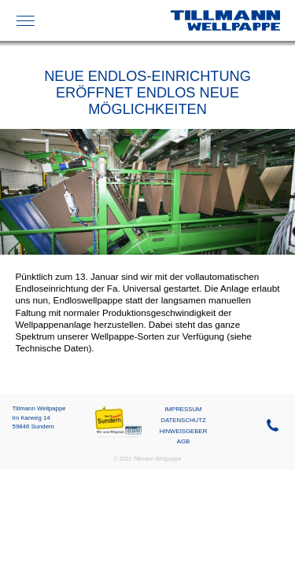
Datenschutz (182, 420)
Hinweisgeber (184, 431)
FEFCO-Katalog (110, 20)
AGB (183, 441)
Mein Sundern (118, 409)
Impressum (182, 409)
